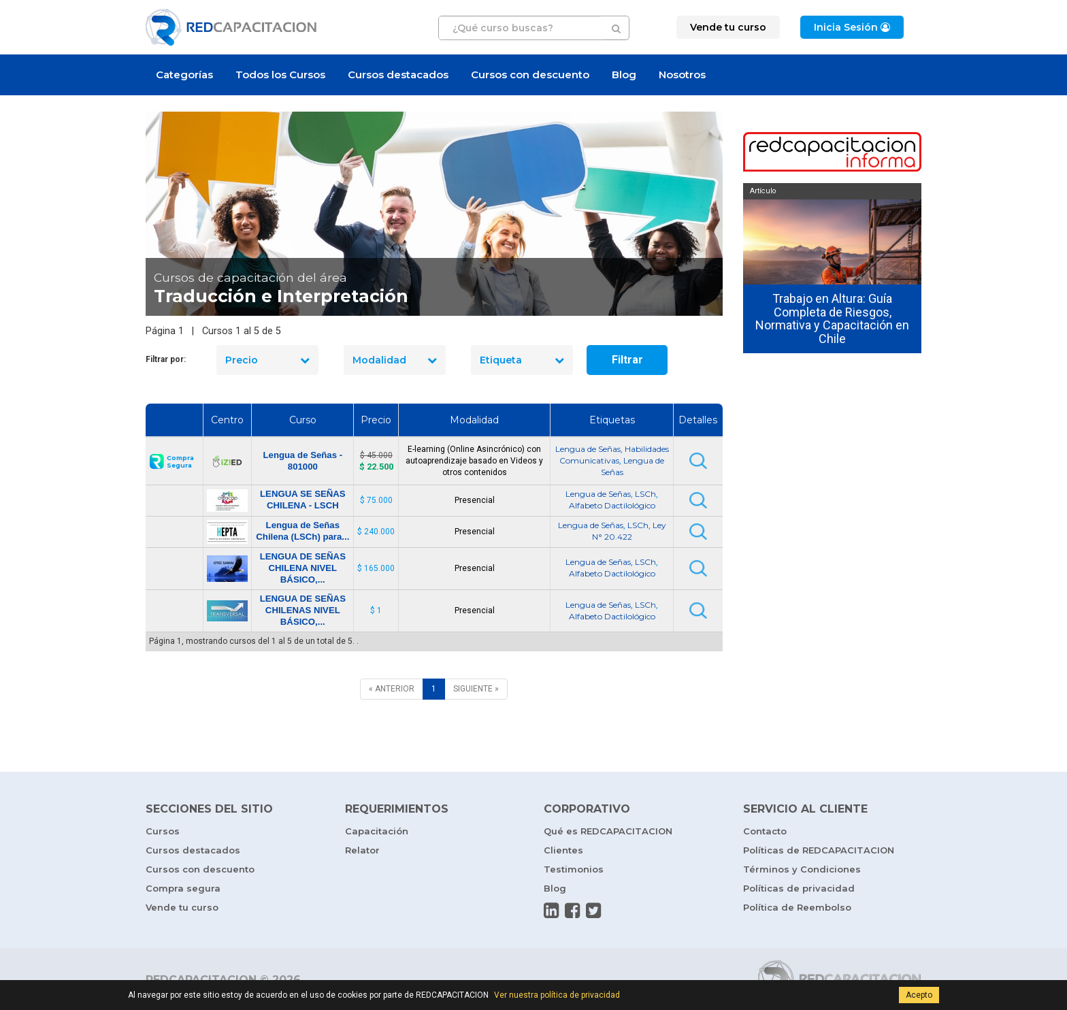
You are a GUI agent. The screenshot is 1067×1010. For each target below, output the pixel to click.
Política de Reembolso (797, 907)
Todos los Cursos (280, 74)
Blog (624, 74)
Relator (362, 850)
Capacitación (376, 831)
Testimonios (574, 869)
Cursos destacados (398, 74)
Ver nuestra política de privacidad (557, 995)
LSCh (645, 494)
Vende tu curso (182, 907)
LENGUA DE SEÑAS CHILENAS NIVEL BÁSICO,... (303, 610)
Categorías (184, 74)
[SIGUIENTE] (476, 689)
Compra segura (183, 888)
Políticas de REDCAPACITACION (818, 850)
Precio (267, 360)
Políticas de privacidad (799, 888)
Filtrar (627, 359)
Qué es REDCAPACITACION (608, 831)
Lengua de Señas (588, 449)
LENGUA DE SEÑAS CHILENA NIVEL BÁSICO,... (303, 568)
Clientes (563, 850)
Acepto (919, 995)
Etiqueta (522, 360)
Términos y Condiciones (802, 869)
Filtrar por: (166, 359)
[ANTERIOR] (391, 689)
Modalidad (394, 360)
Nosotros (682, 74)
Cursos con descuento (530, 74)
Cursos (163, 831)
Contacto (765, 831)
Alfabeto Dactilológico (612, 505)
